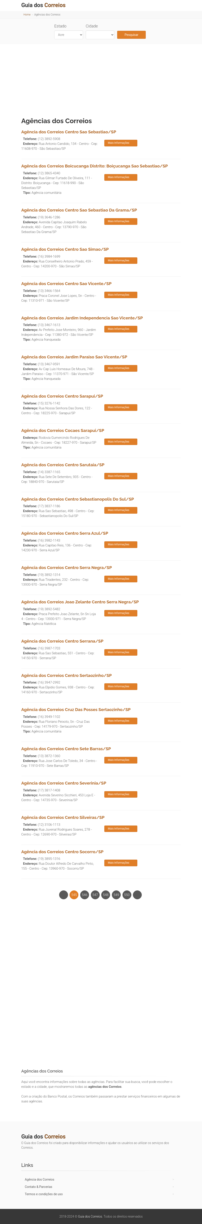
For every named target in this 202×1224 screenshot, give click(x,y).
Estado (60, 26)
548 (106, 895)
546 (84, 895)
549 (116, 895)
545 (74, 895)
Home (27, 14)
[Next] (137, 894)
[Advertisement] (101, 79)
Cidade (92, 26)
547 (95, 895)
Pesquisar (131, 35)
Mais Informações (118, 142)
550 (127, 895)
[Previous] (63, 894)
